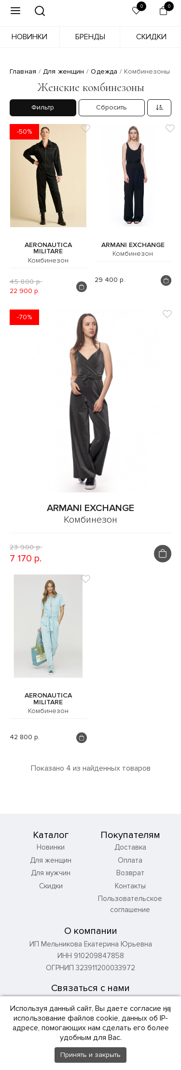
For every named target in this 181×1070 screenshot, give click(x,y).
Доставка (130, 847)
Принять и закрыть (90, 1055)
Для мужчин (50, 872)
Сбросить (111, 107)
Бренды (90, 37)
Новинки (29, 37)
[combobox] (159, 107)
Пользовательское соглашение (130, 904)
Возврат (130, 872)
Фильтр (42, 107)
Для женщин (50, 860)
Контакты (130, 886)
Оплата (130, 860)
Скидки (151, 37)
